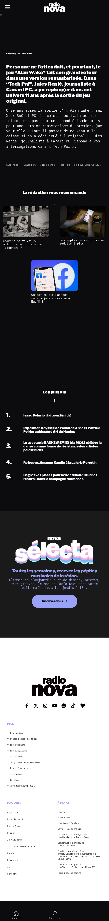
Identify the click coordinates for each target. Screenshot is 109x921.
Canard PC (30, 164)
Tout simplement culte (21, 846)
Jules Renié (47, 164)
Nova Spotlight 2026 (22, 786)
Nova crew (64, 817)
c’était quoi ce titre (24, 739)
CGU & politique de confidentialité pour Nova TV (76, 866)
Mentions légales (68, 823)
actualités (16, 756)
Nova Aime (13, 812)
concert (11, 873)
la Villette (14, 839)
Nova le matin (15, 819)
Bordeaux (12, 860)
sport (10, 866)
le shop (14, 780)
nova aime (16, 774)
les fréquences (19, 768)
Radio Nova (13, 825)
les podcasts (18, 745)
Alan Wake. (12, 164)
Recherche (54, 915)
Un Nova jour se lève (87, 164)
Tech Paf (64, 164)
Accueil (16, 915)
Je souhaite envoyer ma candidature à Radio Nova (73, 836)
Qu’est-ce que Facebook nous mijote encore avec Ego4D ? (51, 298)
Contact (62, 812)
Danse (10, 853)
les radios (16, 733)
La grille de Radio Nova (25, 762)
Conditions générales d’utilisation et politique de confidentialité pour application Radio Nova (79, 855)
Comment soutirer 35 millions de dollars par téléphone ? (23, 244)
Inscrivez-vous (52, 601)
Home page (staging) (70, 873)
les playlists (18, 750)
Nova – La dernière (69, 829)
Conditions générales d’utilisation (71, 844)
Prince (11, 832)
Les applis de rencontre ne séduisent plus (82, 242)
